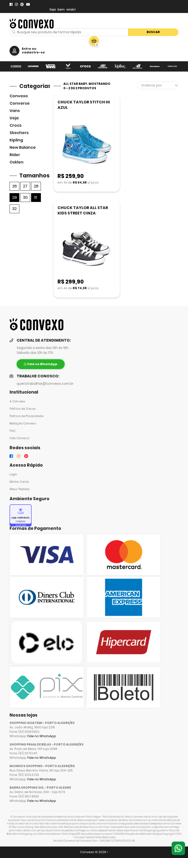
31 (35, 197)
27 (25, 186)
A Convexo (17, 401)
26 (14, 186)
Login (13, 474)
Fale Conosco (19, 438)
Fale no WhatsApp (41, 736)
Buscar (153, 32)
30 (25, 197)
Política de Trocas (23, 409)
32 (14, 208)
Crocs (16, 125)
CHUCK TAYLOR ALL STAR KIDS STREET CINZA (83, 210)
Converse (20, 103)
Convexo (19, 96)
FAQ (12, 431)
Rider (15, 155)
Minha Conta (19, 482)
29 (14, 197)
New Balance (23, 147)
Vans (15, 110)
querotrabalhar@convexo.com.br (45, 383)
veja (14, 118)
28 (36, 186)
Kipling (16, 140)
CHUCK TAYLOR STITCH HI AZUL (84, 104)
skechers (19, 133)
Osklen (17, 162)
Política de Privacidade (26, 416)
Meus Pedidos (20, 489)
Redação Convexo (23, 423)
